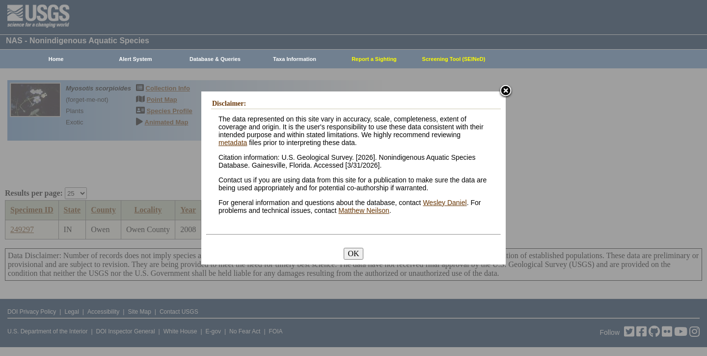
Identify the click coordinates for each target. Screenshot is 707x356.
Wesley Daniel (444, 203)
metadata (232, 143)
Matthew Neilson (363, 210)
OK (353, 253)
